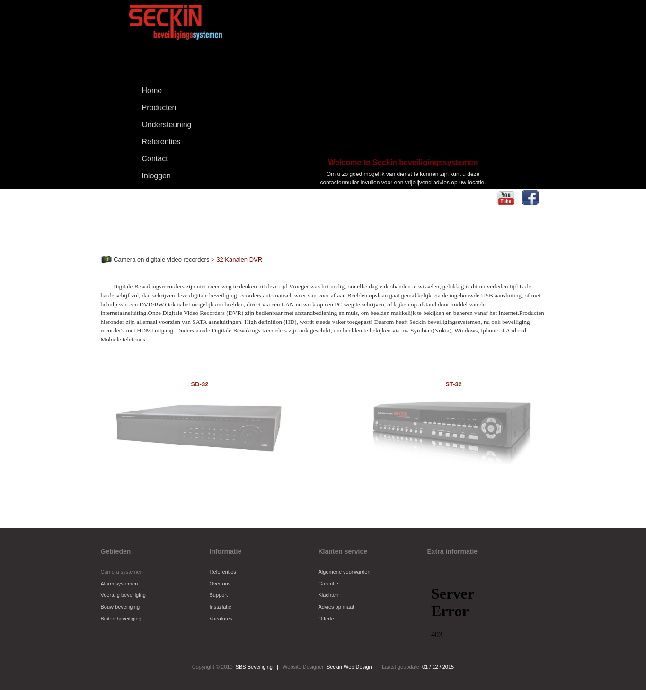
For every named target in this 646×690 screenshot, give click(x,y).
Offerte (326, 618)
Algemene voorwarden (345, 572)
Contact (155, 159)
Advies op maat (336, 607)
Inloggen (156, 176)
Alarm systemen (119, 583)
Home (152, 91)
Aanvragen (402, 204)
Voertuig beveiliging (123, 595)
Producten (153, 108)
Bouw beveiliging (120, 607)
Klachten (329, 595)
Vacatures (221, 618)
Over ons (220, 583)
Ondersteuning (167, 125)
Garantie (328, 583)
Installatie (220, 607)
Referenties (161, 142)
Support (219, 595)
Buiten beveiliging (121, 618)
